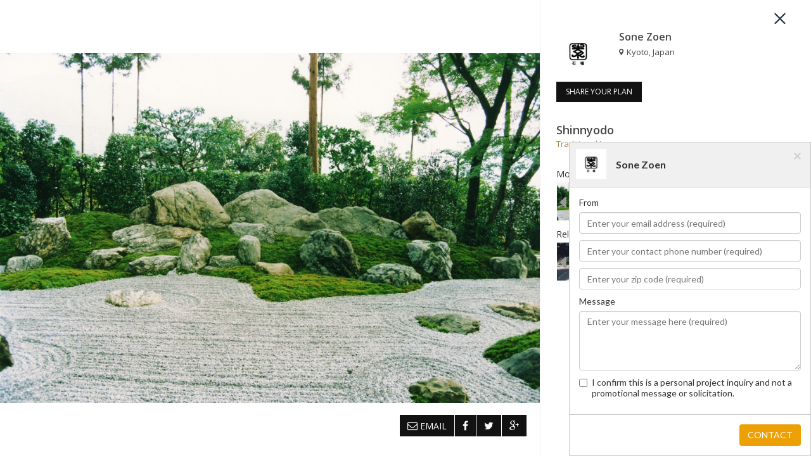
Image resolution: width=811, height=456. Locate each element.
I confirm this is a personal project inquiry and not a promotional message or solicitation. (685, 387)
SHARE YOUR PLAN (599, 91)
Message (597, 301)
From (589, 202)
